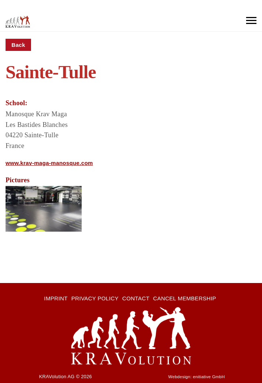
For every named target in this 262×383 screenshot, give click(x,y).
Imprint (56, 298)
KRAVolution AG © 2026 (65, 376)
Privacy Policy (95, 298)
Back (18, 45)
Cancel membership (184, 298)
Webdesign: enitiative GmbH (196, 377)
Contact (135, 298)
